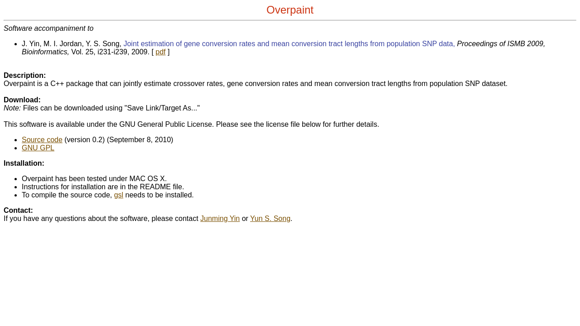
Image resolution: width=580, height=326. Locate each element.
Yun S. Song (270, 218)
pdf (160, 52)
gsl (118, 195)
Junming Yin (220, 218)
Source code (42, 140)
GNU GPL (38, 148)
